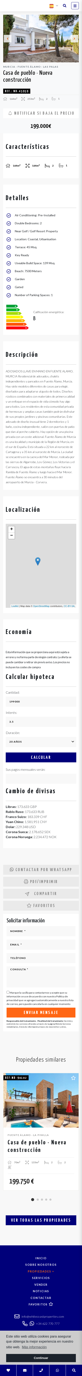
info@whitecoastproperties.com (39, 1317)
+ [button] (11, 529)
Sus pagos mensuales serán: (25, 769)
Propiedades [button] (41, 1271)
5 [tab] (50, 1200)
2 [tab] (38, 1200)
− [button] (11, 536)
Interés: (11, 712)
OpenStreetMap (41, 606)
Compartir (41, 894)
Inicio (41, 1258)
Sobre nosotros (41, 1264)
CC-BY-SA (69, 606)
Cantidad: (13, 692)
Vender (41, 1284)
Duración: (13, 733)
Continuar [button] (41, 1358)
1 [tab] (32, 1199)
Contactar (41, 1298)
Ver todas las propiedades (41, 1220)
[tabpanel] (41, 1132)
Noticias (41, 1291)
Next (74, 38)
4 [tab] (46, 1200)
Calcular (41, 757)
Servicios (41, 1278)
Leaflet (14, 606)
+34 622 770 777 (45, 1323)
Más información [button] (34, 1347)
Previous (7, 38)
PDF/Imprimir (41, 882)
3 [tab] (42, 1200)
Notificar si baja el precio (41, 113)
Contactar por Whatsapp (41, 870)
